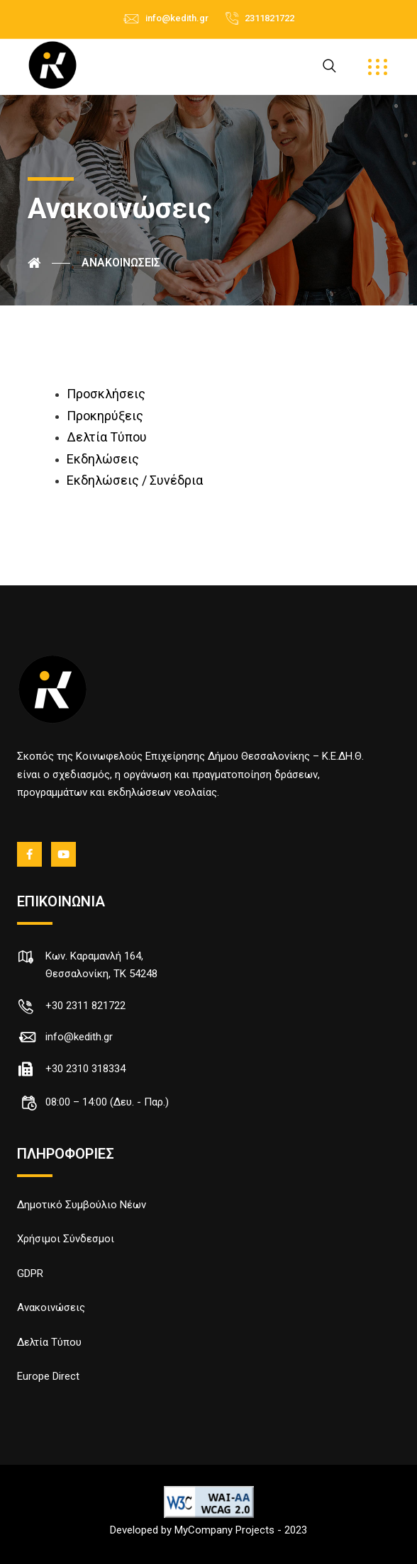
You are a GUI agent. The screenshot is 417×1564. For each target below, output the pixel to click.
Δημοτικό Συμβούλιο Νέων (81, 1204)
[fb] (30, 854)
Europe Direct (48, 1376)
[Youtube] (64, 854)
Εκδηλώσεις (103, 458)
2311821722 (269, 18)
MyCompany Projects (224, 1530)
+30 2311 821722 (85, 1005)
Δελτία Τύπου (107, 436)
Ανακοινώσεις (51, 1307)
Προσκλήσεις (106, 393)
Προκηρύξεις (105, 415)
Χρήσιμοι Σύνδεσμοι (65, 1238)
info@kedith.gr (176, 18)
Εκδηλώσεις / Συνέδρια (135, 480)
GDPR (30, 1273)
